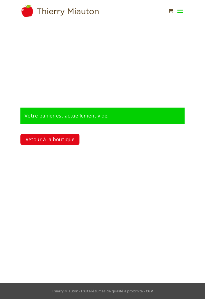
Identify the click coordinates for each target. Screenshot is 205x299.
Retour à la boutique (49, 139)
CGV (149, 291)
